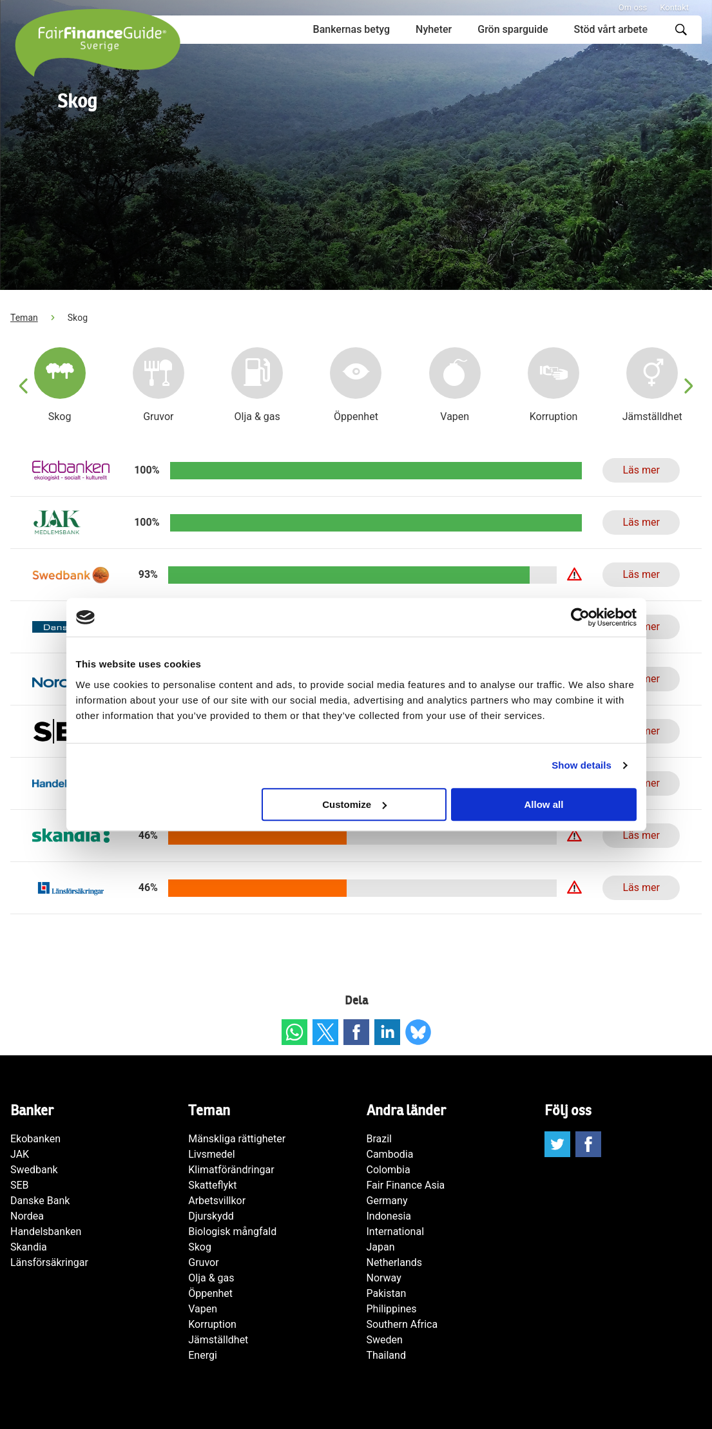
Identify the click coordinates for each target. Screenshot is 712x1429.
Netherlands (395, 1262)
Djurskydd (210, 1216)
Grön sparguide (512, 29)
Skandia (28, 1247)
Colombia (388, 1170)
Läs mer (640, 470)
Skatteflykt (212, 1185)
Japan (381, 1247)
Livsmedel (211, 1154)
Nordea (27, 1216)
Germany (387, 1200)
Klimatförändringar (231, 1170)
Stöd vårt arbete (611, 29)
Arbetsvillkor (216, 1200)
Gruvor (203, 1262)
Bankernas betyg (351, 29)
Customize (354, 804)
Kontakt (674, 7)
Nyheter (434, 29)
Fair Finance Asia (406, 1185)
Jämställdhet (218, 1340)
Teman (24, 317)
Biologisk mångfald (232, 1231)
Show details (581, 765)
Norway (384, 1278)
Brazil (379, 1139)
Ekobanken (35, 1139)
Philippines (392, 1309)
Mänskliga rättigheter (236, 1139)
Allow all (544, 804)
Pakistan (387, 1293)
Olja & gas (211, 1278)
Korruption (212, 1324)
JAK (19, 1154)
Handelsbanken (45, 1231)
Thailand (386, 1355)
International (396, 1231)
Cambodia (390, 1154)
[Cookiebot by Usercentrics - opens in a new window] (580, 617)
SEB (19, 1185)
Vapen (202, 1309)
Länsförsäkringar (49, 1262)
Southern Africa (402, 1324)
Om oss (633, 7)
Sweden (385, 1340)
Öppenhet (210, 1293)
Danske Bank (40, 1200)
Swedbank (34, 1170)
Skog (199, 1247)
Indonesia (389, 1216)
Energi (202, 1355)
